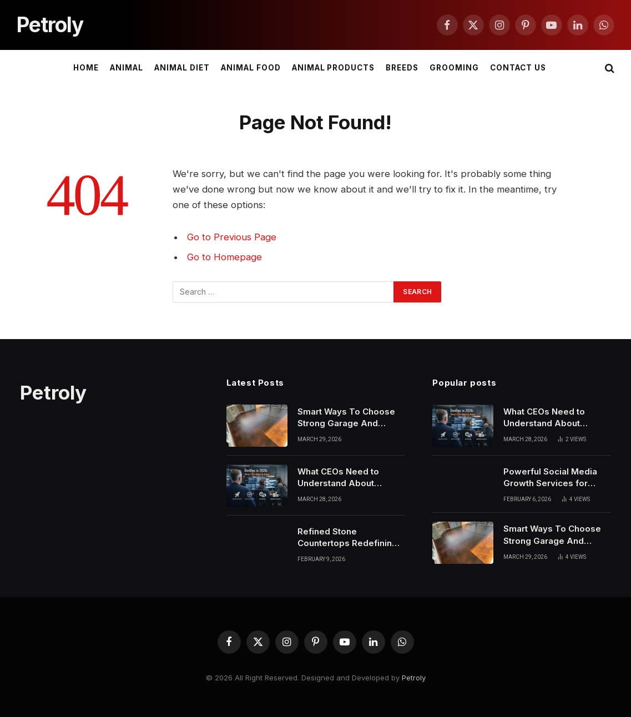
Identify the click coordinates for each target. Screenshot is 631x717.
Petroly (414, 677)
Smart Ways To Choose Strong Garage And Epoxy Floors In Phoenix (347, 418)
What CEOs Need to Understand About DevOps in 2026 (338, 477)
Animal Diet (181, 67)
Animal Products (333, 67)
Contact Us (518, 67)
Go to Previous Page (231, 237)
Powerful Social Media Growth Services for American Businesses (550, 477)
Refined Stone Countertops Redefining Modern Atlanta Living (347, 537)
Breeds (402, 67)
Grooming (454, 67)
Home (86, 67)
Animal (126, 67)
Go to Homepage (224, 256)
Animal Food (250, 67)
